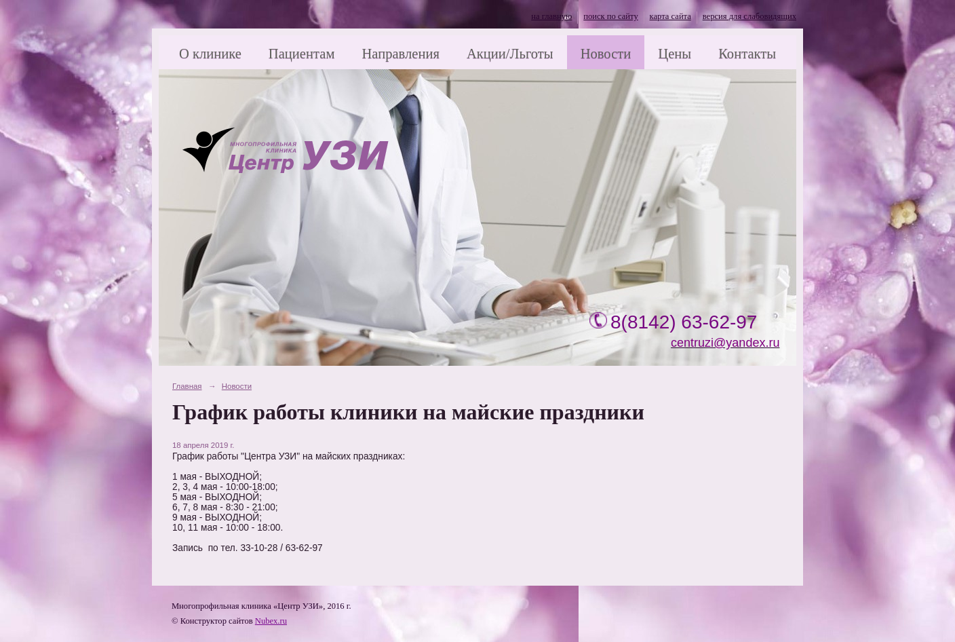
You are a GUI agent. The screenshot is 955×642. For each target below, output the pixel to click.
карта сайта (670, 16)
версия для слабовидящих (749, 16)
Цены (674, 53)
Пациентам (302, 53)
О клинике (210, 53)
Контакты (747, 53)
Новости (606, 53)
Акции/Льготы (510, 53)
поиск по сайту (610, 16)
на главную (551, 16)
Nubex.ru (271, 621)
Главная (187, 386)
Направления (401, 53)
